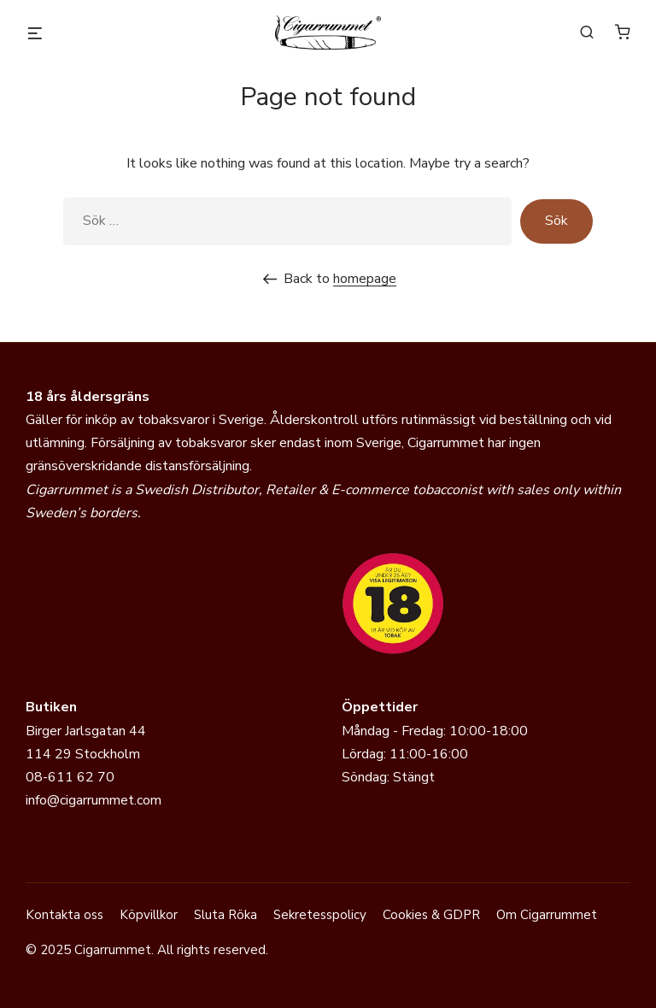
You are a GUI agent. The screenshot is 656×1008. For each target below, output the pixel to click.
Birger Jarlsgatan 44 (86, 731)
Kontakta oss (64, 914)
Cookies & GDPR (431, 914)
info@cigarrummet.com (93, 800)
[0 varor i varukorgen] (622, 31)
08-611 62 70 (70, 777)
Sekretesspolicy (319, 914)
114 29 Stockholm (83, 754)
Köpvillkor (149, 914)
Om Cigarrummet (546, 914)
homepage (364, 278)
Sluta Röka (225, 914)
